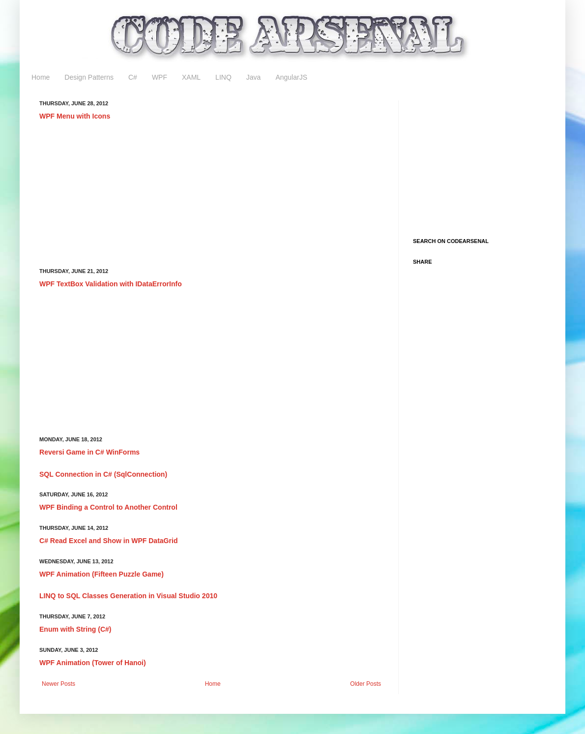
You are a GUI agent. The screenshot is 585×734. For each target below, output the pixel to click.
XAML (191, 77)
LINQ (223, 77)
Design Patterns (89, 77)
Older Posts (365, 683)
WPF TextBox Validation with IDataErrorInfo (110, 284)
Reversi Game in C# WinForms (89, 452)
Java (253, 77)
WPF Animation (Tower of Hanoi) (92, 663)
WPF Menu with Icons (74, 116)
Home (40, 77)
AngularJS (291, 77)
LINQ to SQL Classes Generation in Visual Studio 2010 (128, 596)
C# (132, 77)
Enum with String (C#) (75, 629)
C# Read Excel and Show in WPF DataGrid (108, 541)
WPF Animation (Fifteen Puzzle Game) (101, 574)
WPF (159, 77)
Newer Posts (58, 683)
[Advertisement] (211, 194)
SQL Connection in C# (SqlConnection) (103, 474)
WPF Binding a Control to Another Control (108, 507)
